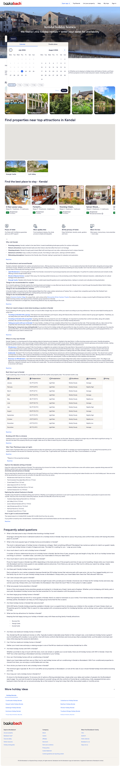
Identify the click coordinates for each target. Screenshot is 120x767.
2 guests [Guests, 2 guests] (80, 39)
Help (99, 3)
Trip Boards (76, 3)
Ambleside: (12, 353)
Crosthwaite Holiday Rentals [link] (14, 700)
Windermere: (12, 347)
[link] (28, 187)
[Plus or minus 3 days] (66, 84)
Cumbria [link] (37, 65)
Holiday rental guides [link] (9, 745)
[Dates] (55, 39)
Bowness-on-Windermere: (17, 359)
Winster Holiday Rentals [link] (67, 707)
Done (96, 90)
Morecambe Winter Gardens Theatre (58, 297)
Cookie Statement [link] (47, 751)
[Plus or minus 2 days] (58, 84)
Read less (8, 259)
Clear (89, 90)
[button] (50, 59)
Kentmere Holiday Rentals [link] (13, 711)
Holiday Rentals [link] (14, 65)
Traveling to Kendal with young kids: (20, 319)
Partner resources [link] (8, 742)
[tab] (54, 44)
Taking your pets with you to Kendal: (20, 323)
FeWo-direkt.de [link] (85, 739)
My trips (106, 3)
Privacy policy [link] (45, 748)
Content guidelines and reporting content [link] (53, 754)
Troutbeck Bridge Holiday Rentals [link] (70, 711)
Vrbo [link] (82, 733)
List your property (89, 3)
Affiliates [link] (44, 739)
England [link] (31, 65)
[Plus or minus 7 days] (73, 84)
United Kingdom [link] (23, 65)
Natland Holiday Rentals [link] (67, 715)
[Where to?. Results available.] (22, 39)
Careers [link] (44, 736)
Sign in (114, 3)
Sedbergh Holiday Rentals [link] (13, 707)
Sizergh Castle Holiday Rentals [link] (14, 704)
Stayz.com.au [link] (84, 745)
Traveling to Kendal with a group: (19, 315)
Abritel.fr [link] (83, 736)
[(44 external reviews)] (96, 213)
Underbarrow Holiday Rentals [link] (69, 700)
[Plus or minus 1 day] (52, 84)
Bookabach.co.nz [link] (85, 742)
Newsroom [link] (45, 742)
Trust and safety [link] (8, 739)
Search (110, 39)
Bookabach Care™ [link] (8, 736)
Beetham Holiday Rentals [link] (68, 704)
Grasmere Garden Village (18, 297)
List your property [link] (8, 733)
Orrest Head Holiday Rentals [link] (14, 715)
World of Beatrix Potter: (16, 276)
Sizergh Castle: (13, 280)
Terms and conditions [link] (47, 745)
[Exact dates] (44, 84)
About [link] (44, 733)
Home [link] (6, 65)
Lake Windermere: (14, 272)
